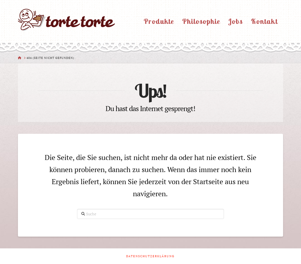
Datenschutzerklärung (150, 256)
